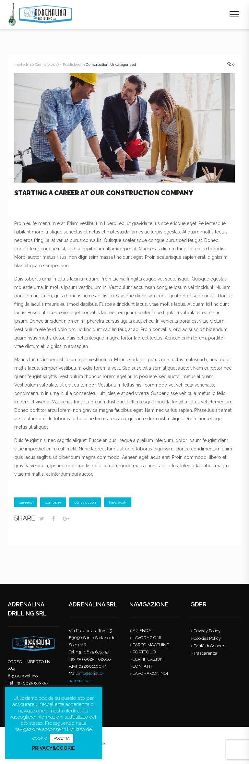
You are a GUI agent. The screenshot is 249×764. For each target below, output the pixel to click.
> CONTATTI (140, 666)
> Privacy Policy (205, 630)
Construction (97, 64)
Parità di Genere (209, 645)
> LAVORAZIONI (145, 637)
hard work (117, 502)
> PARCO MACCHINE (149, 644)
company (53, 502)
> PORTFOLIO (142, 652)
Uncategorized (123, 64)
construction (85, 502)
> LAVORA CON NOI (148, 673)
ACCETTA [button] (61, 738)
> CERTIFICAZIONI (146, 659)
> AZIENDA (140, 630)
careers (25, 502)
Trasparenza (205, 653)
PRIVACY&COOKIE (53, 748)
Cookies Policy (207, 638)
